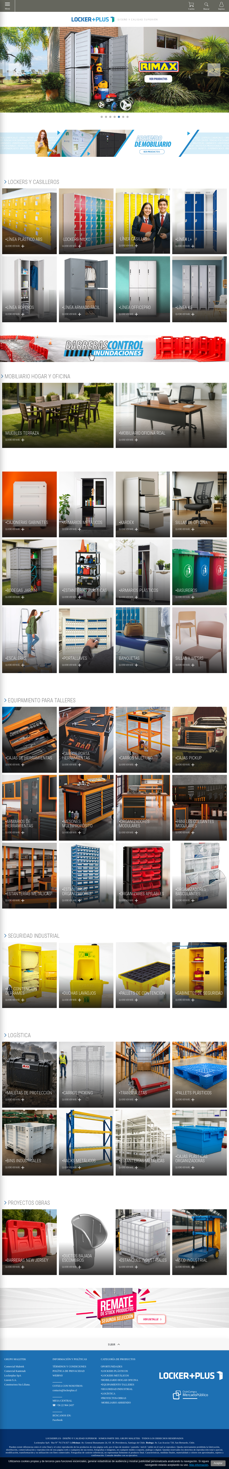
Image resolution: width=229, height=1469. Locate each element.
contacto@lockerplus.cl (64, 1390)
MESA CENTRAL (62, 1400)
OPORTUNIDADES (111, 1366)
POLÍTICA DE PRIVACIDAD (68, 1371)
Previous (15, 69)
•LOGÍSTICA (108, 1393)
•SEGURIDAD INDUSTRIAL (117, 1389)
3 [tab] (110, 117)
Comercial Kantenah (15, 1371)
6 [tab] (123, 117)
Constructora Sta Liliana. (17, 1384)
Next (213, 69)
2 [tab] (106, 117)
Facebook (57, 1420)
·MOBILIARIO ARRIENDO (116, 1402)
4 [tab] (115, 117)
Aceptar (218, 1463)
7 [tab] (127, 117)
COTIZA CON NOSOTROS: (67, 1385)
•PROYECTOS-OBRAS (113, 1398)
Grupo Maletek (15, 1359)
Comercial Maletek (14, 1366)
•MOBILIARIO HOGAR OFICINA (119, 1380)
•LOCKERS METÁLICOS (115, 1375)
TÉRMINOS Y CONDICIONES (69, 1366)
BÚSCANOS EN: (61, 1415)
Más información (198, 1464)
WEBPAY (57, 1375)
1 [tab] (102, 117)
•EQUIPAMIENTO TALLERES (117, 1384)
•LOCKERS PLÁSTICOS (114, 1371)
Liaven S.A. (10, 1380)
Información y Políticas (69, 1359)
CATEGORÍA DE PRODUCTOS (118, 1359)
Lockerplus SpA (12, 1375)
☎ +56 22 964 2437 (63, 1405)
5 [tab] (119, 117)
